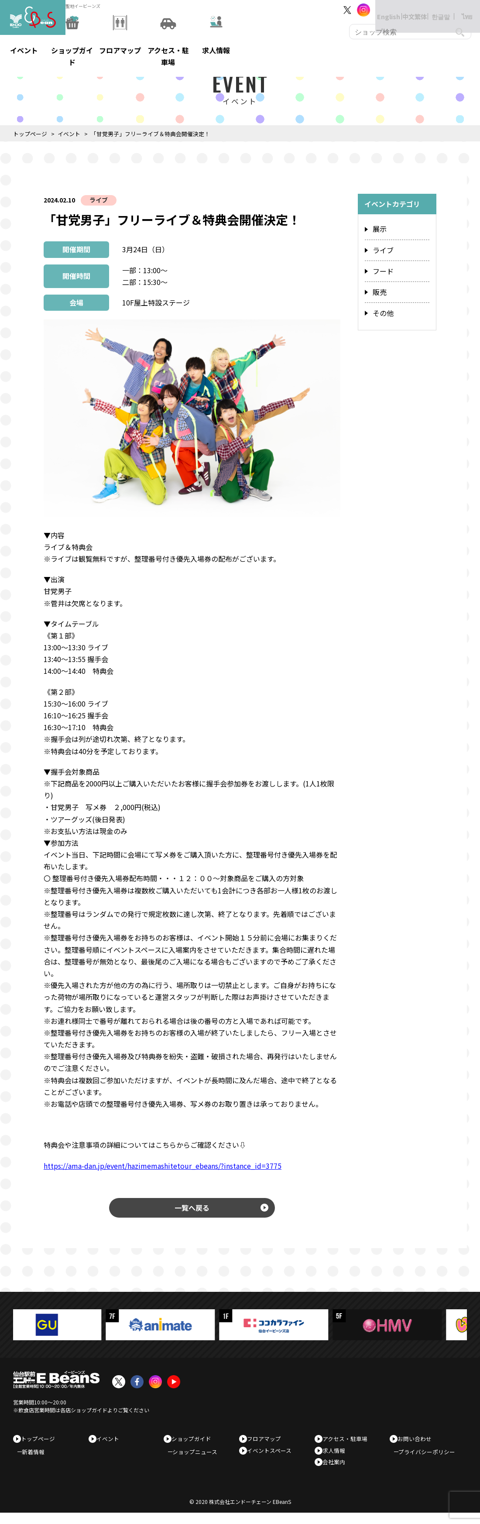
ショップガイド (194, 1443)
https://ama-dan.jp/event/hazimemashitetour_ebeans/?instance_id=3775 (162, 1165)
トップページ (30, 134)
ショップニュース (199, 1459)
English (380, 10)
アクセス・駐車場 (348, 1443)
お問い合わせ (418, 1443)
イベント (69, 134)
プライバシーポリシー (431, 1459)
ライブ (98, 200)
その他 (382, 307)
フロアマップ (267, 1443)
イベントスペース (272, 1457)
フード (382, 268)
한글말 (432, 10)
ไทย (458, 10)
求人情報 (337, 1457)
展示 (379, 228)
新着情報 (37, 1459)
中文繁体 (405, 10)
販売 (379, 287)
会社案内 (337, 1471)
